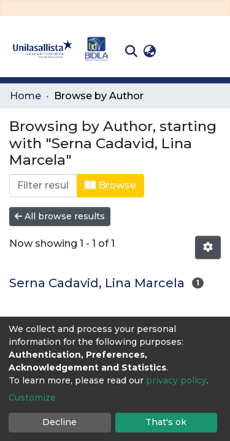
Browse (110, 185)
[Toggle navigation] (211, 51)
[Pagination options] (208, 247)
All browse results (60, 216)
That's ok (165, 422)
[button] (149, 51)
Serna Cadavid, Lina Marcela (97, 283)
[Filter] (43, 185)
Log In (178, 51)
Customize (32, 397)
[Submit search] (131, 51)
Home (25, 96)
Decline (59, 422)
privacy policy (176, 380)
